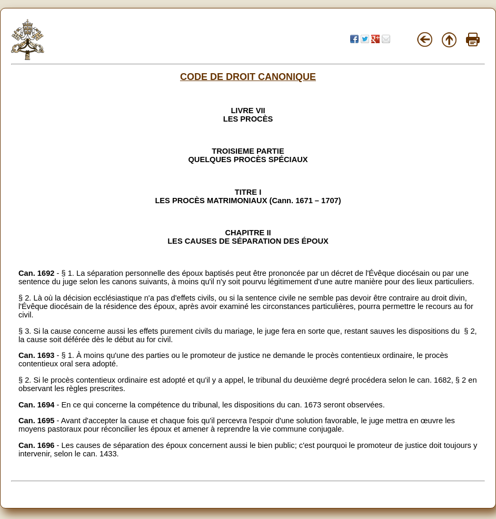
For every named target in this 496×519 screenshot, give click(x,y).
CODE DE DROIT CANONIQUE (248, 77)
